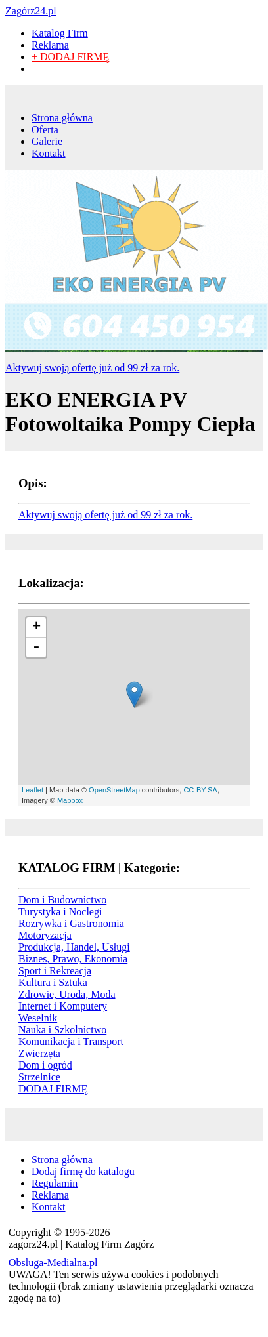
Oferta (45, 129)
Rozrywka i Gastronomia (71, 923)
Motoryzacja (45, 935)
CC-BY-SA (200, 790)
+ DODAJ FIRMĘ (70, 56)
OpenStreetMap (114, 790)
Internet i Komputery (62, 1006)
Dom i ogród (45, 1065)
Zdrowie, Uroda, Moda (67, 994)
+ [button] (36, 627)
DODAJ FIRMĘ (52, 1088)
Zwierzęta (39, 1053)
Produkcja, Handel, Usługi (74, 947)
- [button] (36, 647)
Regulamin (55, 1183)
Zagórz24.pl (30, 10)
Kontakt (49, 153)
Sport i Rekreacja (54, 970)
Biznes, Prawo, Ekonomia (72, 958)
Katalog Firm (60, 33)
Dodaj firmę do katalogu (83, 1171)
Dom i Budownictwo (62, 899)
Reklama (50, 45)
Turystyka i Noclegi (60, 911)
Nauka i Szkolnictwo (62, 1029)
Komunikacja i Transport (70, 1041)
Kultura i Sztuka (52, 982)
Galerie (47, 141)
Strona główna (62, 117)
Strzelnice (39, 1076)
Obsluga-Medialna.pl (53, 1262)
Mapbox (70, 800)
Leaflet (32, 790)
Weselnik (37, 1017)
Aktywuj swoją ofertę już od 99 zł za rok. (92, 367)
